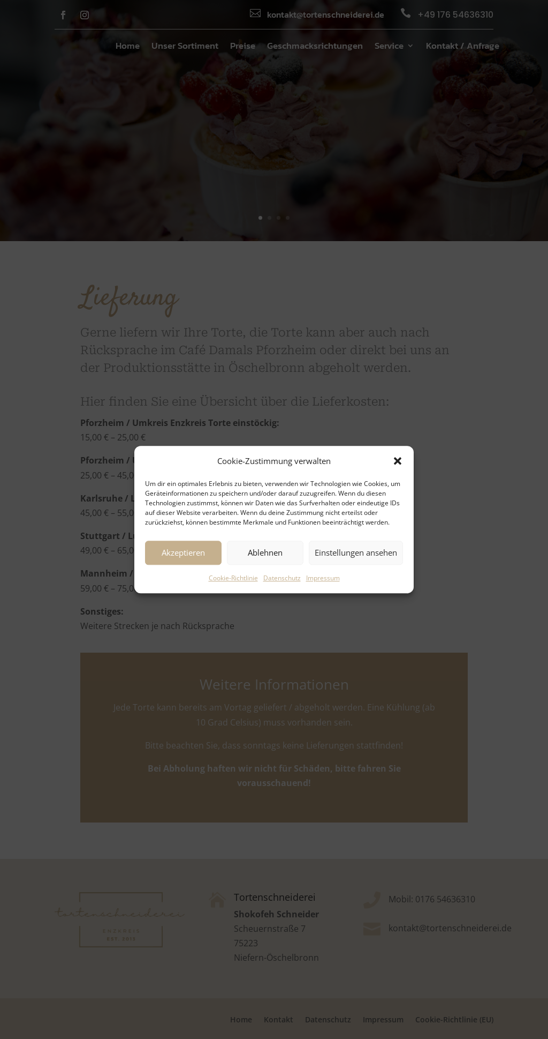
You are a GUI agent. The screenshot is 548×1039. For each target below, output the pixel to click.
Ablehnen (265, 553)
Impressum (323, 577)
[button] (397, 460)
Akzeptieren (183, 553)
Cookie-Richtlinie (233, 577)
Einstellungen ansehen (356, 553)
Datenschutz (282, 577)
